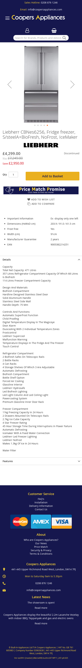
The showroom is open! (41, 602)
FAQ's (41, 499)
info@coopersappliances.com (45, 9)
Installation (41, 502)
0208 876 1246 (49, 2)
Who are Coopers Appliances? (41, 539)
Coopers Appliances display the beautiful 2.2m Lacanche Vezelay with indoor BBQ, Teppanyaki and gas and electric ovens (41, 616)
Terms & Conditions (41, 553)
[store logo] (38, 18)
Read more (41, 607)
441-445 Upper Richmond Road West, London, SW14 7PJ (43, 569)
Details (7, 259)
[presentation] (41, 259)
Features (8, 461)
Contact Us (41, 509)
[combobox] (40, 38)
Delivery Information (41, 505)
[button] (9, 84)
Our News (41, 543)
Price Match (41, 546)
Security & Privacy (41, 550)
